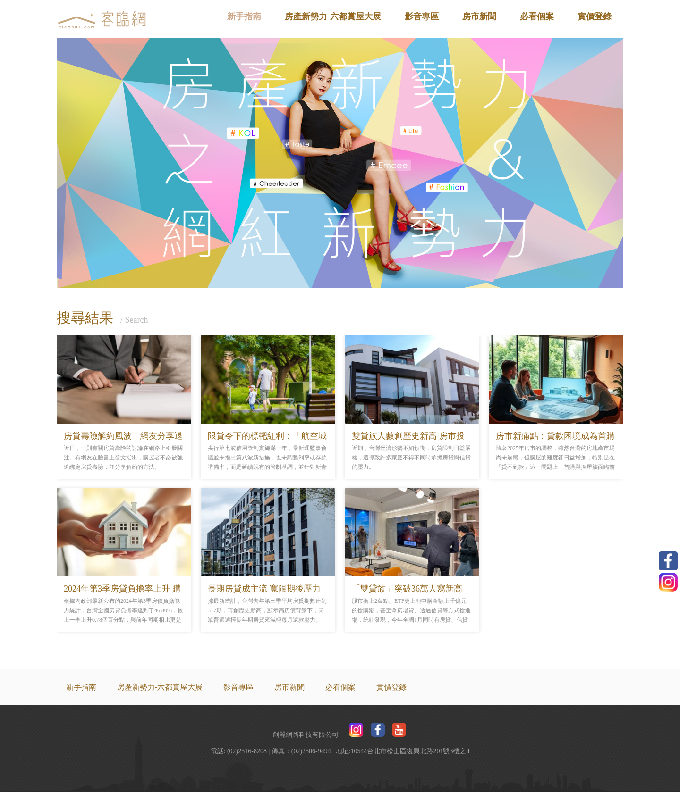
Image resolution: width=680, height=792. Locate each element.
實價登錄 (595, 16)
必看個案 (537, 16)
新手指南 (244, 16)
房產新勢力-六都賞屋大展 (333, 16)
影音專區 (422, 16)
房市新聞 (479, 16)
